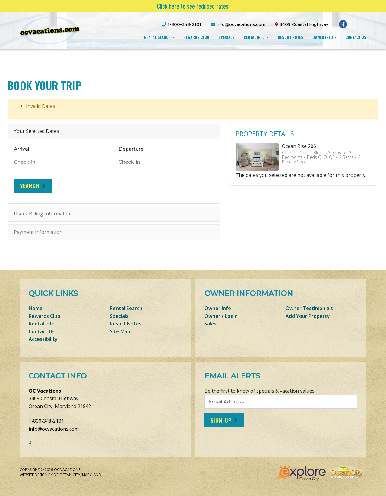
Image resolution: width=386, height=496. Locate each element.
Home (36, 308)
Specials (226, 37)
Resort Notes (290, 37)
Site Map (120, 331)
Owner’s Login (221, 316)
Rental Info (255, 37)
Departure (131, 149)
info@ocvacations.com (54, 428)
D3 (56, 474)
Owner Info (323, 37)
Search (30, 186)
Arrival (21, 149)
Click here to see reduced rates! (193, 6)
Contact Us (356, 37)
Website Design (33, 474)
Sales (210, 323)
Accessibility (43, 339)
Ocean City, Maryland (80, 474)
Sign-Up (221, 420)
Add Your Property (308, 316)
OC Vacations (45, 391)
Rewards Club (196, 37)
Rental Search (158, 37)
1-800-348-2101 (46, 421)
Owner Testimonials (309, 308)
